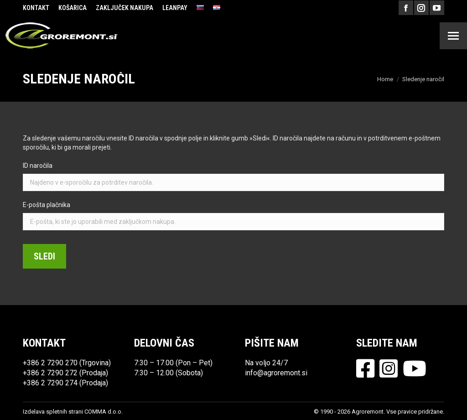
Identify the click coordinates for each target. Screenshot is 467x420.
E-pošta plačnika (46, 204)
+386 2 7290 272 (50, 372)
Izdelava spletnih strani (53, 411)
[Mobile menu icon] (453, 35)
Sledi (44, 256)
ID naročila (37, 165)
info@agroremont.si (276, 372)
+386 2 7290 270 (50, 362)
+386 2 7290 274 (50, 383)
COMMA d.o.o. (103, 411)
